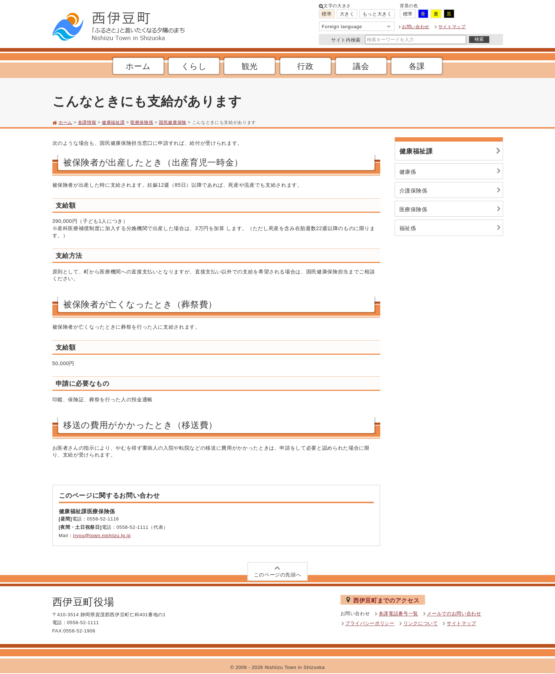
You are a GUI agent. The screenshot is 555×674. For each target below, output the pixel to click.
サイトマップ (452, 26)
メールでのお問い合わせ (454, 614)
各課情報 (87, 122)
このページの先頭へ (278, 571)
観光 (250, 66)
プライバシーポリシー (370, 623)
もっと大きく (377, 14)
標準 (326, 14)
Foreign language (356, 26)
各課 (417, 66)
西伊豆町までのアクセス (383, 600)
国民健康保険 (172, 122)
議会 (361, 66)
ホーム (138, 66)
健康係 (451, 171)
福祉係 (451, 227)
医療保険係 (141, 122)
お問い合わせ (415, 26)
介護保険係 (451, 190)
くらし (194, 66)
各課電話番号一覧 (398, 614)
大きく (347, 14)
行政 (305, 66)
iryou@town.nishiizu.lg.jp (102, 535)
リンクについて (420, 623)
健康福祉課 (113, 122)
